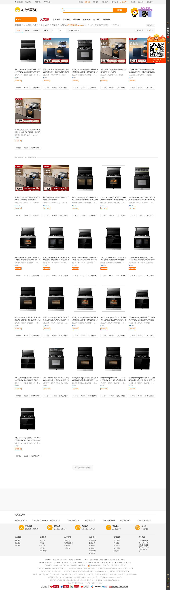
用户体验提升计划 (107, 562)
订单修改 (92, 548)
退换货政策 (92, 540)
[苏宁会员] (115, 2)
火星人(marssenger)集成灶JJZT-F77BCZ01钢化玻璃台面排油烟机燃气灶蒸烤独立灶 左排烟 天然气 (142, 260)
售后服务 (92, 537)
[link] (18, 30)
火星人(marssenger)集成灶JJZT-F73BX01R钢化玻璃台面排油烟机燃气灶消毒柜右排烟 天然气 (28, 440)
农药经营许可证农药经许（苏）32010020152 (123, 574)
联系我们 (41, 562)
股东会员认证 (119, 562)
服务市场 (117, 548)
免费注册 (17, 540)
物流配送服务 (68, 543)
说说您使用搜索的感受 (82, 467)
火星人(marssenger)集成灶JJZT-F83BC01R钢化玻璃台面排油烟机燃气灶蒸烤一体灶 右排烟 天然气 (85, 72)
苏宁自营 (18, 80)
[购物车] (124, 2)
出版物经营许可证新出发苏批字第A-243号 (82, 568)
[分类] (26, 19)
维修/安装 (92, 545)
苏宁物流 (78, 559)
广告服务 (117, 543)
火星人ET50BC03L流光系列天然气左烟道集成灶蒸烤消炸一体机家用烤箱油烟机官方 (142, 72)
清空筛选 (116, 25)
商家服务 (117, 537)
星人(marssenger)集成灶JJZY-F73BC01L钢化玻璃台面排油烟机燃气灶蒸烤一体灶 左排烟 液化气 (28, 320)
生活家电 (96, 19)
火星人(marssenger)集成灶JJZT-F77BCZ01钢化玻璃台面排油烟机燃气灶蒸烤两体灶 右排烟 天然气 (56, 260)
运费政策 (67, 540)
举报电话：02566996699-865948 (119, 571)
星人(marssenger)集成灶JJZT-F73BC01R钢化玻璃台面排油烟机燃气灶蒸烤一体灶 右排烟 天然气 (113, 380)
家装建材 (86, 19)
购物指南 (18, 537)
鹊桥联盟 (81, 562)
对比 (18, 88)
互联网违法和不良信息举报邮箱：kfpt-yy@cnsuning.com (90, 571)
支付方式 (43, 537)
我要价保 (92, 543)
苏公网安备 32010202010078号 (98, 565)
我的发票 (92, 553)
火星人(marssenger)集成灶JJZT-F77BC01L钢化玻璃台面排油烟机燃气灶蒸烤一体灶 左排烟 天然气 (27, 260)
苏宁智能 (112, 559)
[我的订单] (96, 2)
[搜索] (89, 10)
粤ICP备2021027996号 (118, 565)
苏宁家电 (66, 19)
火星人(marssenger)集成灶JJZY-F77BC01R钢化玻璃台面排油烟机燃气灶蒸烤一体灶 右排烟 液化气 (85, 320)
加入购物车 (35, 88)
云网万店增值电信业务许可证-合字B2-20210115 (52, 568)
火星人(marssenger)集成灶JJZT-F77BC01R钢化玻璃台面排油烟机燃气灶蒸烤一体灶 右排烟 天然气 (113, 200)
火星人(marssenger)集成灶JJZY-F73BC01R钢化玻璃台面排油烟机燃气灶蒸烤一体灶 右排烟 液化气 (85, 380)
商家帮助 (117, 545)
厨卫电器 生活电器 (31, 25)
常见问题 (17, 545)
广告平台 (65, 562)
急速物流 (57, 526)
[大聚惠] (44, 19)
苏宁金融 (56, 559)
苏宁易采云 (121, 559)
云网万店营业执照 (101, 574)
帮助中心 (115, 526)
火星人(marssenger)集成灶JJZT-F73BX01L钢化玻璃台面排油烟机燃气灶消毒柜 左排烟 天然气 (113, 260)
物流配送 (67, 537)
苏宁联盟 (73, 562)
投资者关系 (104, 559)
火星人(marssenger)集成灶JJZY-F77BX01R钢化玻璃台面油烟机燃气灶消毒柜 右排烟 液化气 (27, 380)
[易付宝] (133, 2)
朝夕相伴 (128, 562)
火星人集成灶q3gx (73, 520)
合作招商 (117, 540)
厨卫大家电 (45, 25)
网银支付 (42, 543)
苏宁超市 (56, 19)
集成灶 (54, 25)
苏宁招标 (88, 562)
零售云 (85, 559)
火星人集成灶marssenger (40, 520)
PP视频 (71, 559)
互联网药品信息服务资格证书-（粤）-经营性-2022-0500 (115, 568)
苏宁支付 (42, 540)
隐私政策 (96, 562)
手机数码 (76, 19)
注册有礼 (87, 2)
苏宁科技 (48, 559)
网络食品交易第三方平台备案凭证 (51, 571)
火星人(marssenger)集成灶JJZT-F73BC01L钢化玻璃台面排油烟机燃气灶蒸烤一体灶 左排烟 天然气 (56, 320)
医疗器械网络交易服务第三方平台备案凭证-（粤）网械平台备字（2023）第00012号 (59, 574)
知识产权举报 (94, 559)
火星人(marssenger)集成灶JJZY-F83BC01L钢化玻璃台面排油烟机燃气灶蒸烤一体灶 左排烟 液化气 (56, 380)
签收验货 (67, 545)
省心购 (143, 526)
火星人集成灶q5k (90, 520)
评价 (17, 77)
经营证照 (67, 571)
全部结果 (18, 25)
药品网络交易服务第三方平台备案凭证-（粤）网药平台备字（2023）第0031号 (72, 577)
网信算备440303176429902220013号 (111, 577)
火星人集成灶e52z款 (21, 520)
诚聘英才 (49, 562)
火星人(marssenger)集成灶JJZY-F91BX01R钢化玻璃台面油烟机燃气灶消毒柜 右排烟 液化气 (27, 72)
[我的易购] (106, 2)
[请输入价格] (55, 30)
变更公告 (90, 574)
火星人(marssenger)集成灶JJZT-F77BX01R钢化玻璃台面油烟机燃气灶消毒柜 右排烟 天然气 (85, 260)
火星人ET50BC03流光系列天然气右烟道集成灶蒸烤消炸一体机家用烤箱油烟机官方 (56, 72)
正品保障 (28, 526)
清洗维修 (106, 19)
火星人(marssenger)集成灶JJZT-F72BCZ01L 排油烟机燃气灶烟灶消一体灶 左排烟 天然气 (85, 200)
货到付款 (42, 548)
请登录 (81, 2)
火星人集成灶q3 (55, 520)
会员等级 (17, 543)
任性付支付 (43, 551)
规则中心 (117, 551)
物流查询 (67, 548)
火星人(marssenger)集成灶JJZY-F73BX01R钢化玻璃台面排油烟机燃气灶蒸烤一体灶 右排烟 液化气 (142, 380)
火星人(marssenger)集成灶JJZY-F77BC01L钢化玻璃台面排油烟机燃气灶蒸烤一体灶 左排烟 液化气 (113, 320)
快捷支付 (42, 545)
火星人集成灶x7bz (125, 520)
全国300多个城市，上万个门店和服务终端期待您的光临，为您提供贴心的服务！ (144, 546)
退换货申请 (92, 551)
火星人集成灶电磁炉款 (144, 520)
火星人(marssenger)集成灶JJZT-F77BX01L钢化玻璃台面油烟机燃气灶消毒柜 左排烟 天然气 (142, 320)
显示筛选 (150, 25)
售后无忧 (85, 526)
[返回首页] (19, 2)
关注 (26, 88)
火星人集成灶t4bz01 (108, 520)
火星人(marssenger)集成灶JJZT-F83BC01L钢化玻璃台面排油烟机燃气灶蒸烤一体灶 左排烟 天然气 (142, 200)
